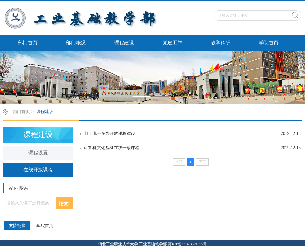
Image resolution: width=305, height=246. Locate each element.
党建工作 (172, 42)
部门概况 (76, 42)
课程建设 (124, 42)
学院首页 (268, 42)
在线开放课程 (38, 169)
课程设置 (38, 152)
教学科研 (220, 42)
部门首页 (28, 42)
